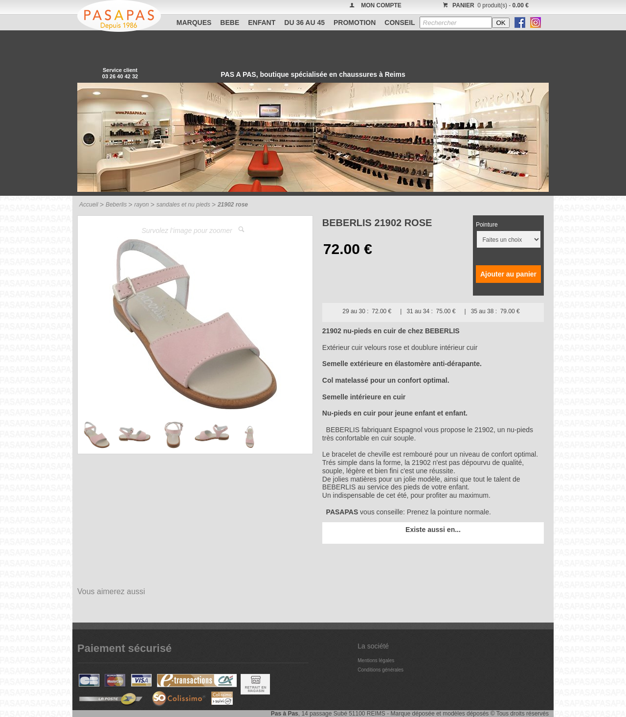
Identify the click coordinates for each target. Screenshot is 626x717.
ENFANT (261, 22)
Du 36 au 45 (304, 22)
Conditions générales (380, 669)
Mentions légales (376, 660)
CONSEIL (399, 22)
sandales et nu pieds (183, 204)
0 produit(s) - (484, 5)
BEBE (229, 22)
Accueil (88, 204)
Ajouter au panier (508, 274)
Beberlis (116, 204)
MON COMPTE (381, 5)
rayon (141, 204)
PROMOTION (355, 22)
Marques (194, 22)
